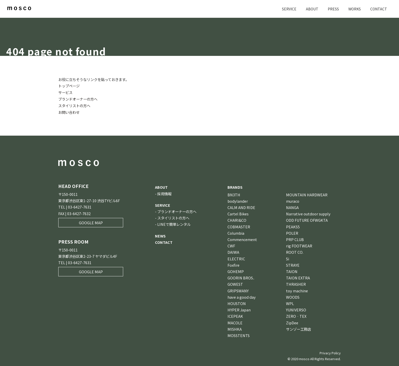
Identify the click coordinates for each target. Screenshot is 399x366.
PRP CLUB (295, 238)
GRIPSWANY (238, 289)
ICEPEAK (235, 315)
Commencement (242, 238)
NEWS (160, 234)
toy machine (297, 289)
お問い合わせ (69, 111)
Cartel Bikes (238, 213)
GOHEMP (235, 270)
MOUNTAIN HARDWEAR (306, 193)
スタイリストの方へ (74, 105)
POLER (292, 232)
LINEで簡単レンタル (174, 223)
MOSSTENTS (238, 334)
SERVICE (287, 8)
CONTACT (378, 8)
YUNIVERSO (296, 309)
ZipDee (292, 321)
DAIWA (233, 251)
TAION (291, 270)
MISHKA (234, 328)
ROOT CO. (294, 251)
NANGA (292, 206)
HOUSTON (236, 302)
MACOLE (235, 321)
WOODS (293, 296)
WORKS (353, 8)
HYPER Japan (239, 309)
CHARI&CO (236, 219)
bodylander (237, 200)
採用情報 (164, 192)
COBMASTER (238, 225)
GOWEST (235, 283)
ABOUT (310, 8)
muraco (292, 200)
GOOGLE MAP (91, 222)
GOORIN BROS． (241, 277)
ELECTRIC (236, 257)
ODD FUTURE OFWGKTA (307, 219)
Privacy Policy (330, 352)
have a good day (241, 296)
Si (287, 257)
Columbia (235, 232)
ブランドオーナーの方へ (77, 98)
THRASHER (296, 283)
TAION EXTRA (298, 277)
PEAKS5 (293, 225)
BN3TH (233, 193)
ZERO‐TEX (296, 315)
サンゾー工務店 (298, 328)
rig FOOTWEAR (299, 245)
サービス (65, 92)
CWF (231, 245)
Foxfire (233, 264)
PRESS (332, 8)
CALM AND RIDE (241, 206)
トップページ (69, 85)
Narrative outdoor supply (308, 213)
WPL (290, 302)
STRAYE (293, 264)
